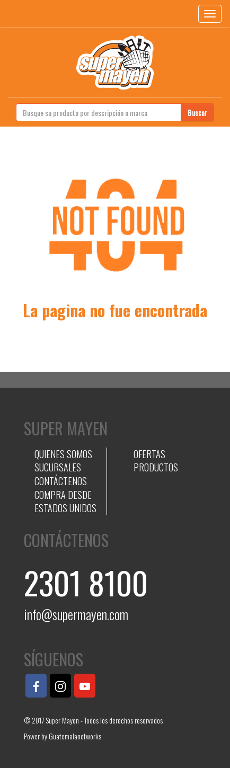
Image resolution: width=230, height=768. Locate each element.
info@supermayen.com (76, 614)
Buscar (197, 112)
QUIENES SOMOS (63, 454)
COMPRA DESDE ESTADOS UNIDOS (65, 501)
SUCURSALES (57, 467)
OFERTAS (149, 454)
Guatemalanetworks (75, 736)
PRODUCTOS (156, 467)
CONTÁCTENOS (60, 481)
